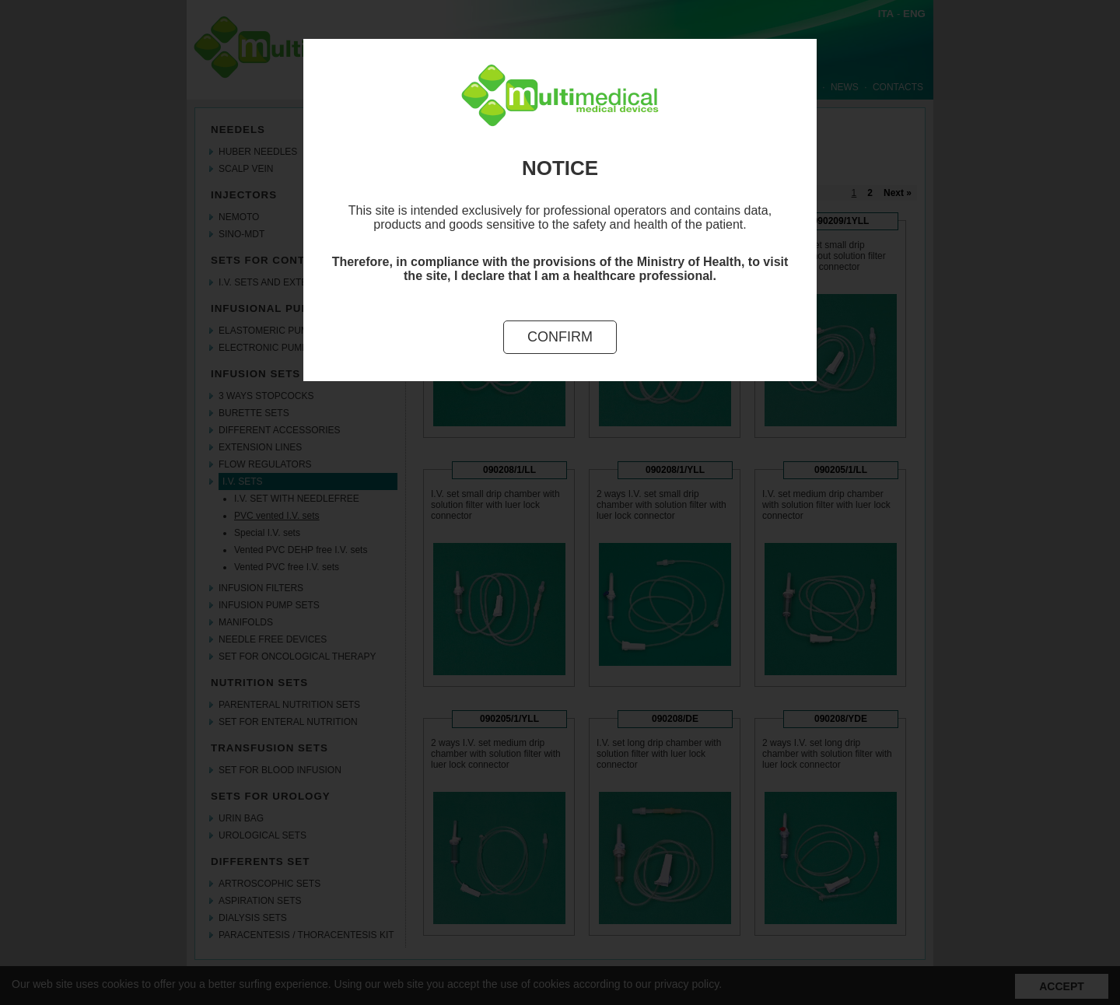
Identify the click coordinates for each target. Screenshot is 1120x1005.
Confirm (560, 337)
